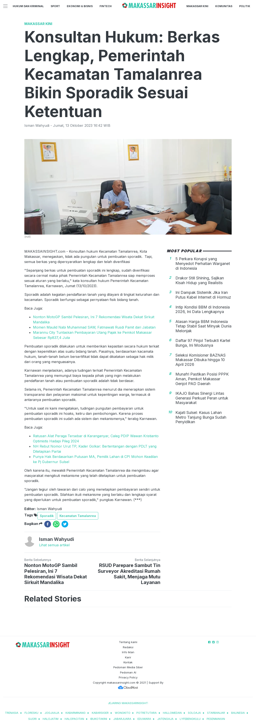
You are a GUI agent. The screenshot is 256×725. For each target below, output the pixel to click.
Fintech (106, 6)
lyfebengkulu (190, 718)
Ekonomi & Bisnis (80, 6)
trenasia (11, 712)
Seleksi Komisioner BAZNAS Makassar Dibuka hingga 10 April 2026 (200, 360)
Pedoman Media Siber (128, 667)
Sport (55, 6)
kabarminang (76, 712)
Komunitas (223, 6)
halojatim (50, 718)
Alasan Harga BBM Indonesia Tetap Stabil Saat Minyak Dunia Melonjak (203, 326)
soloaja (194, 712)
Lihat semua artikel (54, 545)
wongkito (122, 712)
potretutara (146, 712)
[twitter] (64, 524)
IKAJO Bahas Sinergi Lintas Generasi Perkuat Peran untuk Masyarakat (201, 398)
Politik (244, 6)
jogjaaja (52, 712)
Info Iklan (128, 652)
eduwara (144, 718)
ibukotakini (98, 718)
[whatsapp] (56, 524)
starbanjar (216, 712)
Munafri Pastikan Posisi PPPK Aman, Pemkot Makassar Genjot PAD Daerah (202, 379)
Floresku (31, 712)
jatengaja (165, 718)
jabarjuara (122, 718)
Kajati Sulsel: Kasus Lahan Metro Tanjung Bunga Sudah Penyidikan (200, 417)
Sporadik (47, 516)
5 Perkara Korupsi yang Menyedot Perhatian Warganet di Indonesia (202, 263)
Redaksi (128, 647)
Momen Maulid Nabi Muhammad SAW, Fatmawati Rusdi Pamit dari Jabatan (94, 327)
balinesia (238, 712)
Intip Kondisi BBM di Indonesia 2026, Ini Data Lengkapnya (202, 309)
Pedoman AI (128, 672)
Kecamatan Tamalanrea (77, 516)
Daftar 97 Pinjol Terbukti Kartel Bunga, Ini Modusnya (202, 343)
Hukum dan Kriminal (28, 6)
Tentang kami (128, 642)
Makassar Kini (197, 6)
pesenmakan (216, 718)
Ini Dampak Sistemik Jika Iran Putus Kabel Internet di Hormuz (203, 294)
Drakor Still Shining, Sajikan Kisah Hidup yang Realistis (199, 280)
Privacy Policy (128, 677)
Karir (128, 657)
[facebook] (47, 524)
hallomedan (172, 712)
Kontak (128, 662)
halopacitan (74, 718)
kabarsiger (100, 712)
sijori (32, 718)
